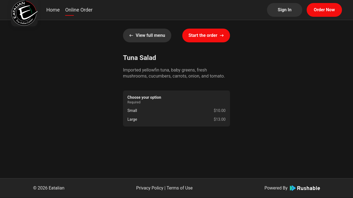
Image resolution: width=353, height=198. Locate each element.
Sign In (285, 9)
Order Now (324, 9)
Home (53, 10)
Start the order (206, 35)
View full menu (147, 35)
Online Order (78, 10)
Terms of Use (180, 188)
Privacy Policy (150, 188)
